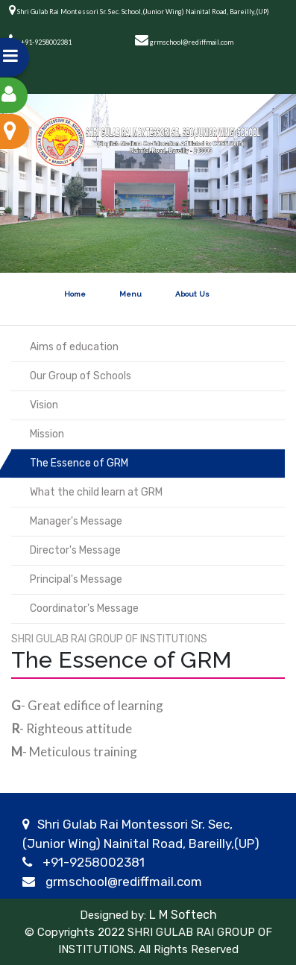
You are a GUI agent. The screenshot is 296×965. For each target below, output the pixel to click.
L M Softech (181, 915)
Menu (130, 294)
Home (75, 294)
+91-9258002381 (93, 862)
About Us (192, 294)
